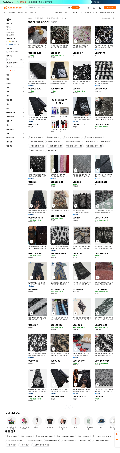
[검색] (75, 7)
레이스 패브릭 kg (89, 141)
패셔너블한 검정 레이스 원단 (72, 137)
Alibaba (30, 18)
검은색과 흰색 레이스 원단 (41, 445)
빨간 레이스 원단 (51, 150)
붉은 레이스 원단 (83, 436)
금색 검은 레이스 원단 (36, 141)
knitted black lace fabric (14, 440)
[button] (69, 7)
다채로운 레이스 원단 (35, 150)
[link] (117, 434)
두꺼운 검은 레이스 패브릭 (72, 141)
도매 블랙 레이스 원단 (53, 137)
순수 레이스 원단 (26, 436)
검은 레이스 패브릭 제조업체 (44, 436)
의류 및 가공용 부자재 (52, 18)
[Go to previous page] (67, 407)
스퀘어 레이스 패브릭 (52, 440)
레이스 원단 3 (11, 445)
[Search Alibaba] (47, 7)
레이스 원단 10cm (68, 440)
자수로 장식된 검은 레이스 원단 (102, 436)
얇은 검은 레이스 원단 (36, 137)
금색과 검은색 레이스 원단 (74, 146)
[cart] (94, 8)
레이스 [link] (64, 18)
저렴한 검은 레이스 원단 (36, 146)
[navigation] (15, 213)
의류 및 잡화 (39, 18)
